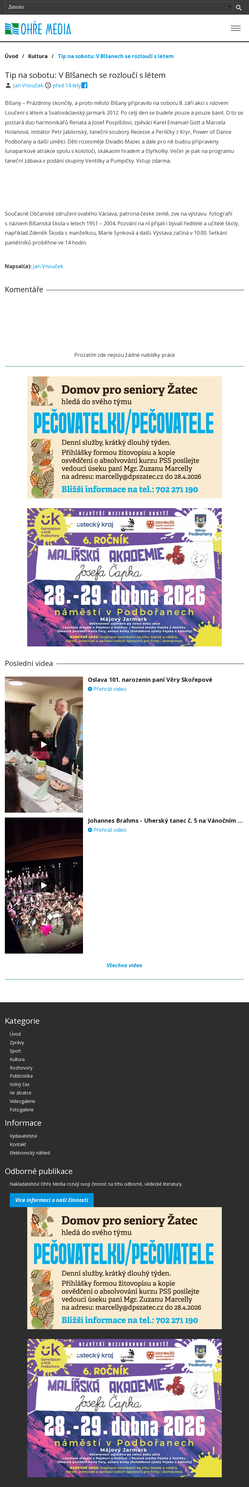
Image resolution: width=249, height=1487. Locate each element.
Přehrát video (107, 689)
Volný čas (20, 1084)
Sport (15, 1051)
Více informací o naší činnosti (51, 1200)
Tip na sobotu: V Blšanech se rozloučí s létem (116, 56)
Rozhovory (21, 1068)
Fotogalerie (22, 1109)
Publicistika (21, 1076)
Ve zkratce (20, 1093)
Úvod (11, 56)
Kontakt (18, 1144)
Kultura (38, 56)
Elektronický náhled (30, 1153)
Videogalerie (22, 1101)
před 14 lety (67, 85)
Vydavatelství (23, 1136)
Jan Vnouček (29, 85)
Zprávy (17, 1042)
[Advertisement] (124, 188)
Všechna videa (124, 965)
